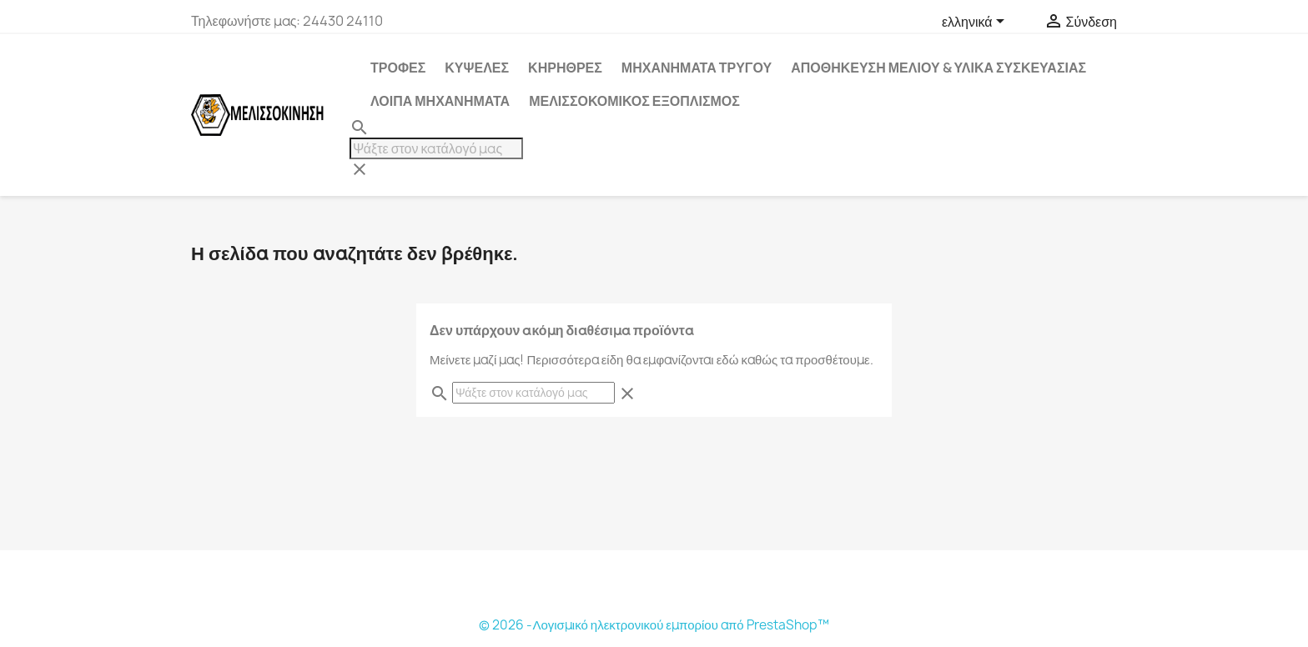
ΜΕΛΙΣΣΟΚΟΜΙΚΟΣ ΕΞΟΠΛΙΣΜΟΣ (634, 101)
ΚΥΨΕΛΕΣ (477, 67)
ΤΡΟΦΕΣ (397, 67)
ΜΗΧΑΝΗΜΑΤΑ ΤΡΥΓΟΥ (696, 67)
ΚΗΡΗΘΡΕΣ (565, 67)
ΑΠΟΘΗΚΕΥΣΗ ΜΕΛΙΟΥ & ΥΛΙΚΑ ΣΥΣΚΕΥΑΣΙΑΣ (938, 67)
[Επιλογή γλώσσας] (976, 23)
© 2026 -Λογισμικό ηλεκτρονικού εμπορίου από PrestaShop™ (653, 625)
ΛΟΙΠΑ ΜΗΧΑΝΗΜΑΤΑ (440, 101)
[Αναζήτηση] (436, 148)
